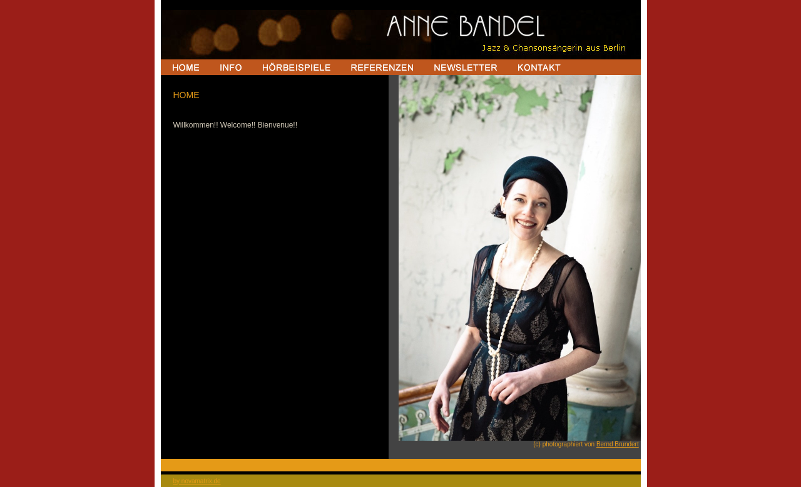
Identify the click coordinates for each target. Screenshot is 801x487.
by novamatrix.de (197, 481)
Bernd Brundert (617, 444)
